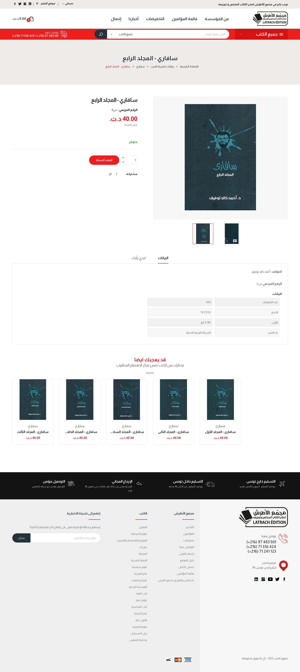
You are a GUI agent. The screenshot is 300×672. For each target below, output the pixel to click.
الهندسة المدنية (138, 586)
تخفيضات (188, 540)
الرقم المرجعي (272, 283)
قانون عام (141, 620)
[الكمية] (131, 160)
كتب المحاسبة (139, 606)
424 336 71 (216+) (23, 35)
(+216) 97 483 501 (261, 542)
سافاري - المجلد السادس (126, 432)
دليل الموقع (187, 560)
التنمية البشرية (139, 560)
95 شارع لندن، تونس (264, 567)
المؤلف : (276, 271)
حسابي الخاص (186, 566)
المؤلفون (188, 533)
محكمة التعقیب (138, 640)
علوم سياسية (139, 566)
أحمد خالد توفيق (261, 271)
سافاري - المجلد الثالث (32, 432)
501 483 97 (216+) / (46, 35)
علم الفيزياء (140, 573)
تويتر (277, 579)
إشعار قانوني (186, 553)
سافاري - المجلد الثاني (173, 432)
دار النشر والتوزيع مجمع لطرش (176, 580)
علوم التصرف (139, 626)
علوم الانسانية (139, 533)
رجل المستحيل (139, 633)
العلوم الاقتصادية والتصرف (132, 540)
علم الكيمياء (140, 613)
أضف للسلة (104, 160)
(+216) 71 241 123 (262, 551)
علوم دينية (141, 600)
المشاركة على (116, 174)
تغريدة (110, 174)
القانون (143, 527)
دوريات (143, 547)
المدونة (143, 553)
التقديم (190, 527)
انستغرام (263, 579)
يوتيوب (270, 579)
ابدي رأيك (139, 258)
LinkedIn (256, 579)
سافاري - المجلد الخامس (79, 432)
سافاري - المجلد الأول (220, 432)
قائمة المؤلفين (185, 573)
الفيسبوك (284, 579)
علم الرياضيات (139, 580)
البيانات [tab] (163, 258)
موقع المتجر (45, 3)
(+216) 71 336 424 (261, 546)
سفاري (33, 426)
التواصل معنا (186, 547)
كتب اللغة (141, 593)
